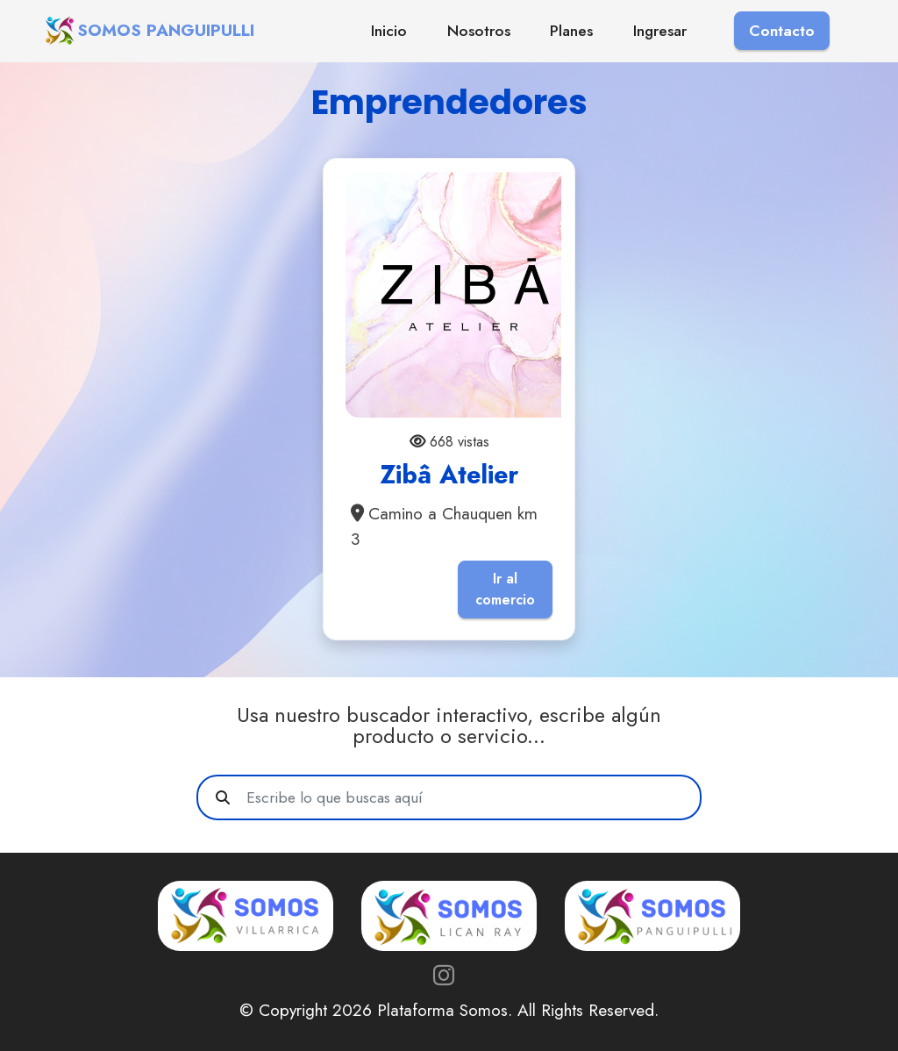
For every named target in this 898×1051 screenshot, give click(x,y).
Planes (571, 30)
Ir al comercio (505, 589)
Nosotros (478, 30)
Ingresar (660, 30)
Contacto (782, 30)
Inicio (389, 30)
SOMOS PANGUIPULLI (165, 30)
